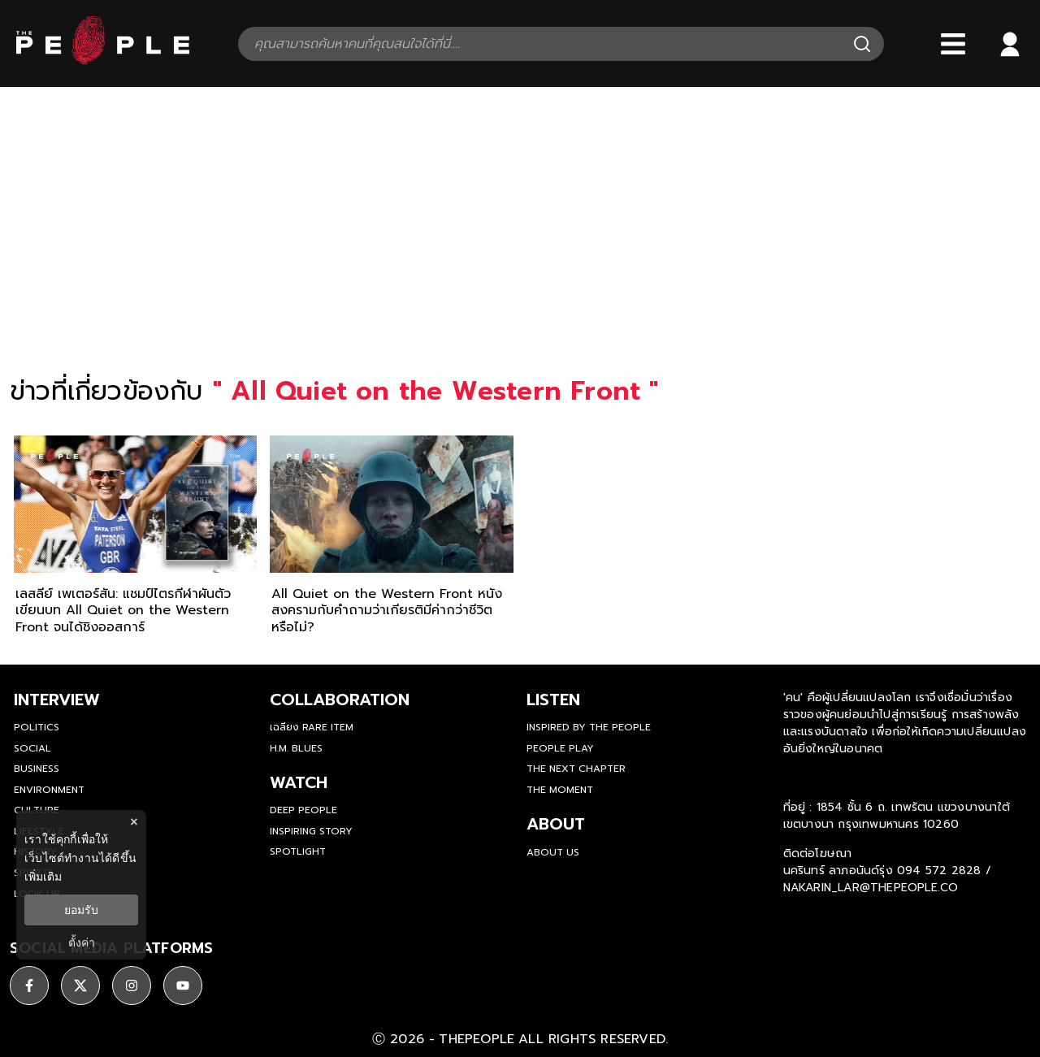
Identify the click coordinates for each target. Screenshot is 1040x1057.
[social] (29, 985)
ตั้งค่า (81, 942)
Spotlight (298, 851)
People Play (560, 748)
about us (552, 852)
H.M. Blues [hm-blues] (296, 748)
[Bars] (953, 44)
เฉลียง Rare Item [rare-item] (311, 727)
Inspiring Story (311, 831)
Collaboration (340, 699)
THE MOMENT (559, 789)
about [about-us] (555, 824)
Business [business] (36, 768)
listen (553, 699)
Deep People (303, 810)
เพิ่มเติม (43, 876)
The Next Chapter (576, 768)
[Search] (862, 44)
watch (298, 782)
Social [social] (32, 748)
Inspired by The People (588, 727)
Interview (57, 699)
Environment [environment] (49, 789)
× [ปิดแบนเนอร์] (133, 822)
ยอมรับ (81, 909)
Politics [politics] (36, 727)
